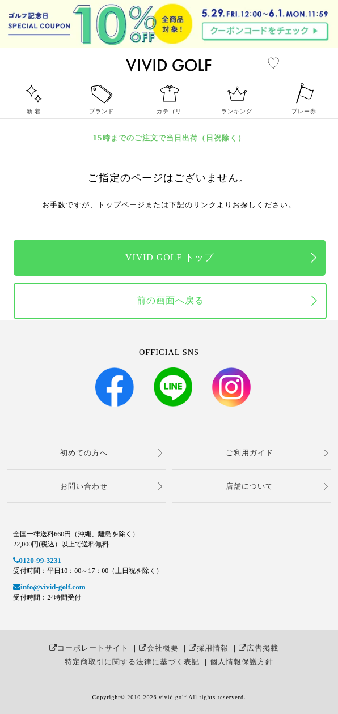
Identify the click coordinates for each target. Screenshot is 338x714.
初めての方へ (84, 452)
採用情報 (209, 648)
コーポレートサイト (89, 648)
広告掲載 (258, 648)
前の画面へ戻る (170, 300)
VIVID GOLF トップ (169, 257)
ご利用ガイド (249, 452)
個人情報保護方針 (241, 661)
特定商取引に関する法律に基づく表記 (132, 661)
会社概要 (159, 648)
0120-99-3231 (37, 560)
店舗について (249, 486)
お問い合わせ (84, 486)
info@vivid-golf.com (49, 587)
